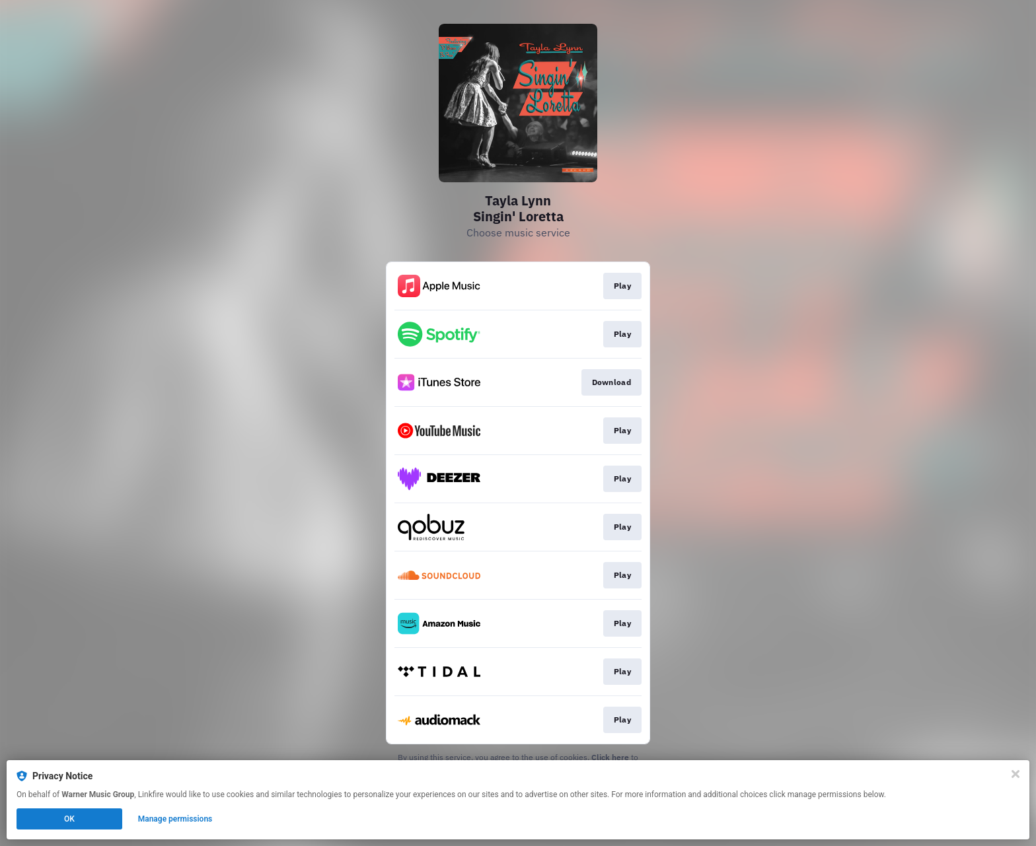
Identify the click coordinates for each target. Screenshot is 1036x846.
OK (69, 819)
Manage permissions (175, 819)
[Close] (1015, 774)
